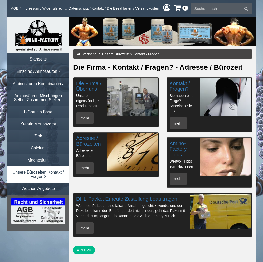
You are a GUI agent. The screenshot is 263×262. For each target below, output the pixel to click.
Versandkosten (147, 8)
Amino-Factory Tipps (178, 148)
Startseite (86, 54)
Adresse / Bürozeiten (88, 141)
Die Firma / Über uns (88, 86)
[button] (166, 8)
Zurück (84, 250)
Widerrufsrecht (54, 8)
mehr (85, 118)
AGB (15, 8)
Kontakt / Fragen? (180, 86)
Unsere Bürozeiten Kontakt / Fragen (130, 54)
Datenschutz (79, 8)
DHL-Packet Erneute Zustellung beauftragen (126, 199)
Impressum (30, 8)
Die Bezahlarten (119, 8)
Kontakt (98, 8)
